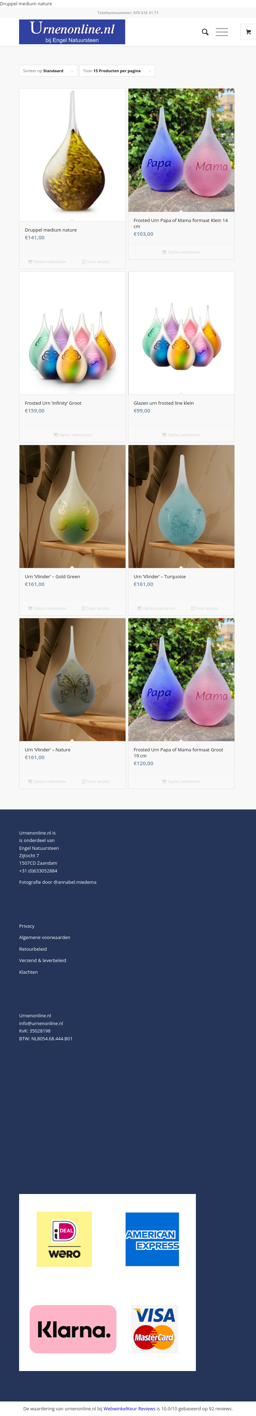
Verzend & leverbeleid (42, 960)
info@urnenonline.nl (41, 1023)
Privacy (26, 926)
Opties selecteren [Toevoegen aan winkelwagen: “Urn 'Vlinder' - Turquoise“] (156, 608)
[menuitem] (202, 32)
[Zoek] (202, 32)
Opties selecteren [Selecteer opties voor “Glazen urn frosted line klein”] (181, 434)
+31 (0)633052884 (38, 871)
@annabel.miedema (75, 882)
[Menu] (218, 32)
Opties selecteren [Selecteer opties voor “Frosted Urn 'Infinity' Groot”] (72, 434)
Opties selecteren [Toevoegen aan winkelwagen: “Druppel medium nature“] (47, 261)
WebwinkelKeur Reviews (130, 1408)
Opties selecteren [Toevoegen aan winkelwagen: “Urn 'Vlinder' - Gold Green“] (47, 608)
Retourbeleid (33, 949)
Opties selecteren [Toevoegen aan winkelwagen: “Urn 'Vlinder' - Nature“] (47, 781)
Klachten (28, 972)
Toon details (96, 261)
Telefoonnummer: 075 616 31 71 (128, 12)
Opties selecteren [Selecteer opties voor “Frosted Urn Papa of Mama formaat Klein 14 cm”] (181, 252)
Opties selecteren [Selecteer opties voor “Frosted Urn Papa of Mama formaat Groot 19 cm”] (181, 781)
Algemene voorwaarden (44, 937)
